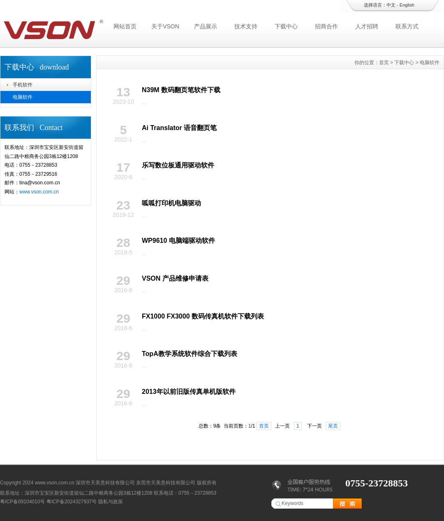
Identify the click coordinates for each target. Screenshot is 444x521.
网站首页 (124, 26)
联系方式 (407, 26)
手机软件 (22, 85)
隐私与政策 (110, 502)
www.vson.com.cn (39, 192)
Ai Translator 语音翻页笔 (179, 127)
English (407, 4)
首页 (384, 62)
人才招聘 (366, 26)
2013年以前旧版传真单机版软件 (189, 391)
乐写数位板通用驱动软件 (178, 165)
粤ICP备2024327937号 (71, 502)
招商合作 (326, 26)
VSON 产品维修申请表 (175, 278)
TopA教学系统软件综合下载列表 (189, 353)
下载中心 (286, 26)
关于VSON (165, 26)
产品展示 (205, 26)
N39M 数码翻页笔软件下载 (181, 89)
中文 (390, 4)
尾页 (333, 426)
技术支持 (245, 26)
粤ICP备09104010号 (22, 502)
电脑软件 (22, 97)
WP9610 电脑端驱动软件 (178, 240)
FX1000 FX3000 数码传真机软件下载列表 (203, 316)
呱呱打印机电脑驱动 (171, 203)
